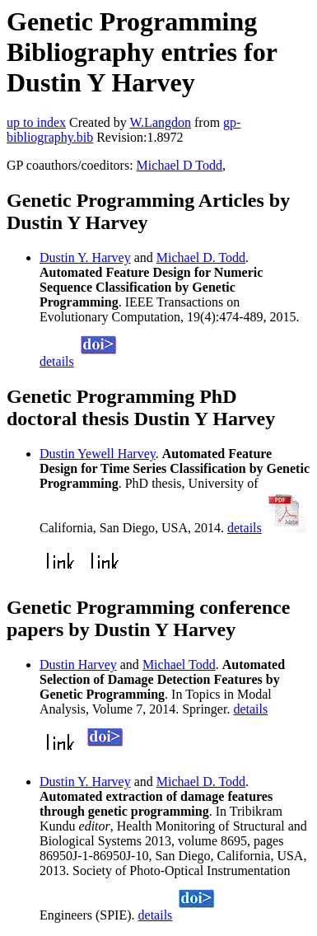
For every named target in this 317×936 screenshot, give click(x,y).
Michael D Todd (179, 165)
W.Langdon (160, 122)
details (57, 361)
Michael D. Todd (200, 257)
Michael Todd (179, 665)
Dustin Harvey (78, 665)
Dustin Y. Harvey (85, 257)
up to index (36, 122)
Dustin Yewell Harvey (98, 454)
